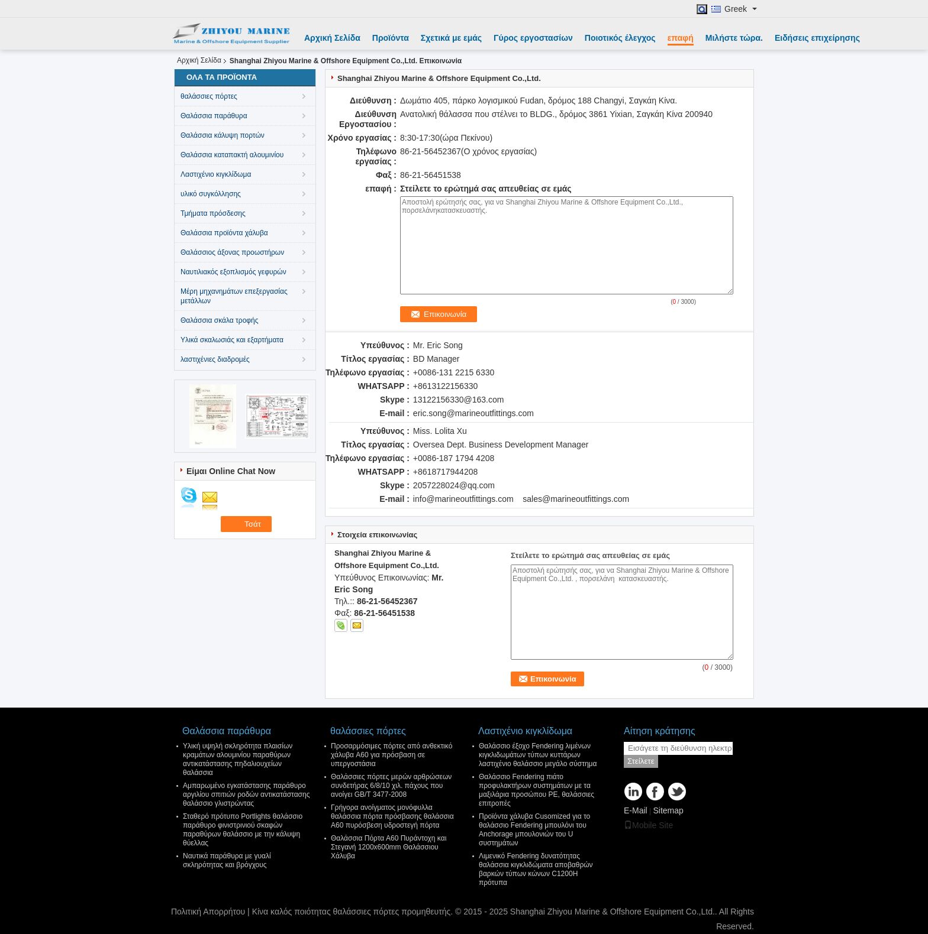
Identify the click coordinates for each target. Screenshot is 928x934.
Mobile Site (648, 825)
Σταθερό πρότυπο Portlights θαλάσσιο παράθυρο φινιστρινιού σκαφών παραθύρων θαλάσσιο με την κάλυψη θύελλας (242, 829)
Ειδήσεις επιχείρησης (817, 38)
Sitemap (668, 810)
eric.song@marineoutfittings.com (473, 413)
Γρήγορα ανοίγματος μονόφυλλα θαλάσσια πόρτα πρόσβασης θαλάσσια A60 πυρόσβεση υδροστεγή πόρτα (392, 816)
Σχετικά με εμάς (451, 38)
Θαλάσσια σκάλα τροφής (220, 320)
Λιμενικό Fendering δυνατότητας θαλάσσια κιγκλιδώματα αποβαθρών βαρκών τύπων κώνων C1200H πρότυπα (536, 869)
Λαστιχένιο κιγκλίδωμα (216, 174)
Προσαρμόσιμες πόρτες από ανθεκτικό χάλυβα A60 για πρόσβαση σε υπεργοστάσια (391, 755)
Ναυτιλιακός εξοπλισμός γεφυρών (233, 272)
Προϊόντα (390, 38)
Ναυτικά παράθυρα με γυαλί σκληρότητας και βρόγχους (227, 860)
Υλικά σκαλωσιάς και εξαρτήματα (232, 340)
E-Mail (635, 810)
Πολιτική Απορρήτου (208, 911)
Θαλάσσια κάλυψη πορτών (223, 135)
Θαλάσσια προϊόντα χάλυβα (224, 233)
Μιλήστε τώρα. (734, 38)
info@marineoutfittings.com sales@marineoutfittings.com (521, 499)
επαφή (681, 38)
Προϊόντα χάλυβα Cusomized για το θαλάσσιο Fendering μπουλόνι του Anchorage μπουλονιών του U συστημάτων (534, 829)
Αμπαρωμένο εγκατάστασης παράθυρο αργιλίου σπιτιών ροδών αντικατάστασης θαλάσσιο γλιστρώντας (246, 794)
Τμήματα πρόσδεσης (213, 213)
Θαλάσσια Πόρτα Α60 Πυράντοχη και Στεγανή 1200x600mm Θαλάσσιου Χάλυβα (388, 847)
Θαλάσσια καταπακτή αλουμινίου (232, 155)
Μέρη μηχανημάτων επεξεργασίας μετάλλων (234, 296)
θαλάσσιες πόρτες (209, 96)
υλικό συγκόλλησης (211, 194)
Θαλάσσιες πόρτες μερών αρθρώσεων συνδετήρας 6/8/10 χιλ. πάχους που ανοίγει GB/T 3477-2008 (391, 786)
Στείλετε (641, 761)
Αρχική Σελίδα (332, 38)
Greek (740, 9)
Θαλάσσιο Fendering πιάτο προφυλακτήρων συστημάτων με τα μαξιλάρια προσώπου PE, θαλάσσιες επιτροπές (536, 790)
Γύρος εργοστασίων (533, 38)
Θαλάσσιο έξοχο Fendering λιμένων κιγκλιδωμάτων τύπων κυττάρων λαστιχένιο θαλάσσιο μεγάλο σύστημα (538, 755)
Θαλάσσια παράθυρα (214, 116)
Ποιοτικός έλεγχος (620, 38)
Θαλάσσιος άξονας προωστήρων (232, 252)
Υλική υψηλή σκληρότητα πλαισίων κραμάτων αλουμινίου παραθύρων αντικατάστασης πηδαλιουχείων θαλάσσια (237, 759)
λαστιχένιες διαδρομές (215, 359)
